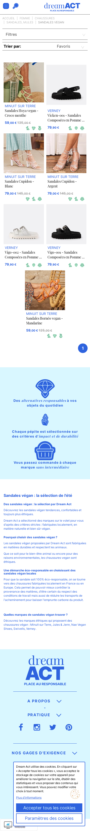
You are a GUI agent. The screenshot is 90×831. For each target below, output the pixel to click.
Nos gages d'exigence (44, 752)
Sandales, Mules (19, 22)
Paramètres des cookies (49, 818)
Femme (25, 18)
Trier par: (12, 46)
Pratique (44, 714)
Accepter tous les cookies (49, 807)
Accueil (8, 18)
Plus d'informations (29, 797)
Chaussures (45, 18)
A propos (44, 701)
